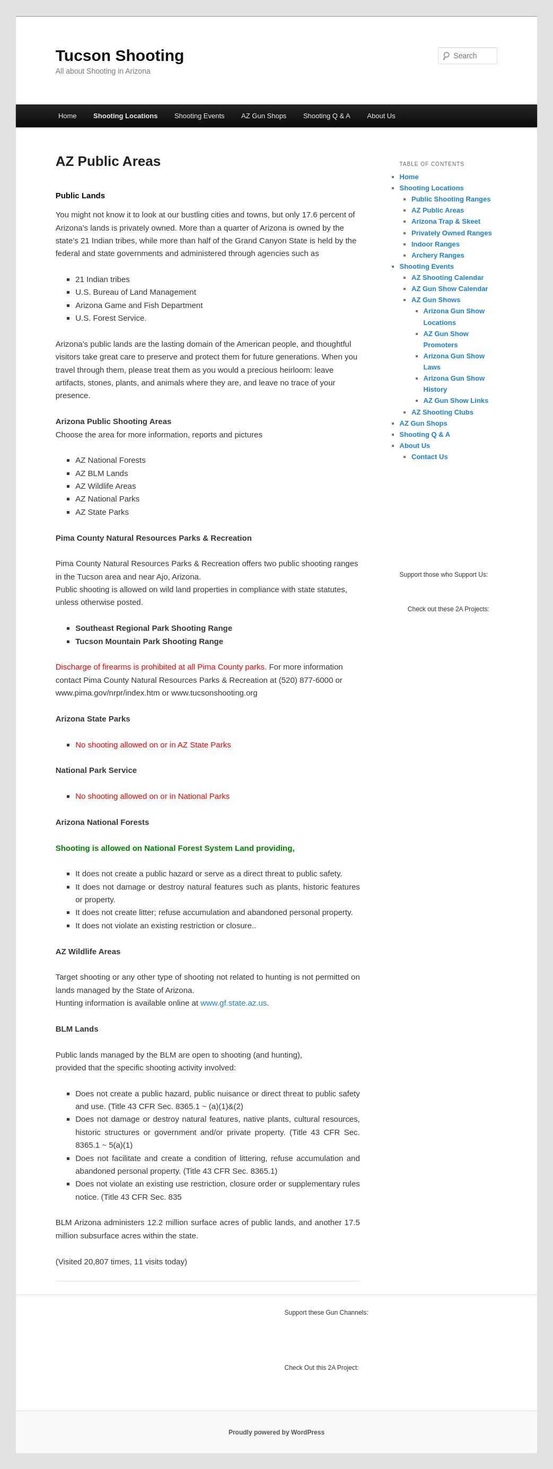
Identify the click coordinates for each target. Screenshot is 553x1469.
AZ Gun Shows (435, 300)
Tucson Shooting (120, 55)
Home (67, 116)
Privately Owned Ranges (451, 233)
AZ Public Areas (437, 210)
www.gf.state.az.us (233, 1002)
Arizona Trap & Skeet (445, 221)
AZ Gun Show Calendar (449, 289)
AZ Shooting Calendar (447, 278)
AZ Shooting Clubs (442, 412)
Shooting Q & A (326, 116)
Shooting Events (199, 116)
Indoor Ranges (435, 244)
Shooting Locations (125, 116)
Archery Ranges (437, 255)
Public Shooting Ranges (451, 199)
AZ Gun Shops (263, 116)
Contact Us (429, 457)
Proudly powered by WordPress (276, 1432)
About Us (381, 116)
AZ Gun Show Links (456, 400)
